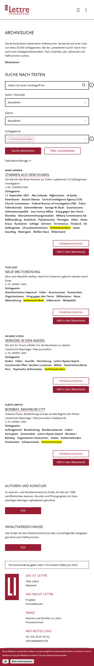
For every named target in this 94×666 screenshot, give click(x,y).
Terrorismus (61, 223)
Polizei (54, 438)
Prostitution (12, 442)
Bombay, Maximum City (25, 409)
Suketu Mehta (14, 404)
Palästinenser (46, 219)
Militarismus (63, 296)
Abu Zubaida (39, 195)
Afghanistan (57, 195)
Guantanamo (75, 207)
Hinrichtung (44, 361)
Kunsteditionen (34, 604)
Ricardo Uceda (14, 336)
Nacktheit (30, 219)
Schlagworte (13, 131)
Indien (69, 429)
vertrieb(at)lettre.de (37, 640)
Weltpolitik (69, 300)
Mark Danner (13, 170)
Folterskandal (13, 207)
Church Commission (17, 203)
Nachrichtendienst (75, 365)
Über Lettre (32, 581)
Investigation (12, 183)
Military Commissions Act (71, 215)
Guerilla (29, 361)
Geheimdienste (33, 207)
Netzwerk (31, 585)
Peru (8, 369)
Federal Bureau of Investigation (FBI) (54, 203)
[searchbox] (47, 102)
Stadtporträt (59, 418)
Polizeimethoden (71, 438)
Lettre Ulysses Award (66, 361)
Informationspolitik (16, 211)
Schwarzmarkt (30, 442)
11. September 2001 (17, 195)
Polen (74, 219)
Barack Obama (31, 199)
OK (5, 661)
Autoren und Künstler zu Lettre (43, 618)
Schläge (34, 223)
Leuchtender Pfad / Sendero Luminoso (28, 365)
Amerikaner (12, 199)
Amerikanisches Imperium (21, 292)
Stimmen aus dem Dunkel (27, 174)
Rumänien (20, 223)
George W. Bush (54, 207)
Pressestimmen (34, 622)
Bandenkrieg (32, 429)
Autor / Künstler (15, 95)
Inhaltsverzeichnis (71, 243)
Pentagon (63, 219)
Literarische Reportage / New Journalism (28, 349)
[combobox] (47, 102)
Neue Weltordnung (22, 271)
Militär (58, 365)
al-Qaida (72, 195)
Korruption (11, 433)
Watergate (24, 231)
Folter (82, 203)
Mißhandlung (13, 219)
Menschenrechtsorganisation (36, 215)
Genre (9, 113)
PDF (23, 510)
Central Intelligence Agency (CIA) (62, 199)
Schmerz (46, 223)
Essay (8, 280)
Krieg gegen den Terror (69, 211)
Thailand (75, 223)
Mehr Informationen (22, 661)
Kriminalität (28, 433)
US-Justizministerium (35, 227)
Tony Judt (11, 267)
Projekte (30, 599)
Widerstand (58, 231)
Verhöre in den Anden (24, 340)
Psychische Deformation (27, 369)
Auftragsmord (13, 429)
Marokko (10, 215)
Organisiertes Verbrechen (32, 438)
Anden (9, 361)
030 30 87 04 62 (40, 636)
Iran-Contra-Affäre (42, 211)
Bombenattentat (52, 429)
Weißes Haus (41, 231)
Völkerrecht (53, 300)
